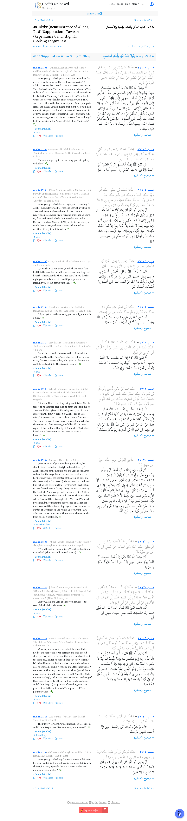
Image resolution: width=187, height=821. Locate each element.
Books (120, 4)
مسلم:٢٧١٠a (146, 68)
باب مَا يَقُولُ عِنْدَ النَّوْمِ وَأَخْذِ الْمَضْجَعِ (123, 56)
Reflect (49, 136)
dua (38, 132)
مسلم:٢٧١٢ (146, 389)
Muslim (36, 46)
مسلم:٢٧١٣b (145, 542)
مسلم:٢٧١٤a (146, 638)
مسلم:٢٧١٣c (146, 588)
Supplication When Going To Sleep (66, 56)
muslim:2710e (40, 307)
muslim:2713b (40, 542)
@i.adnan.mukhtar (79, 802)
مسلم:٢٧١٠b (145, 149)
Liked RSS (115, 802)
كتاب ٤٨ (141, 46)
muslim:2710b (40, 149)
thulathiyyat (46, 524)
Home (112, 4)
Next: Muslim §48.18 (143, 20)
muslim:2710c (40, 190)
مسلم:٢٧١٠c (146, 190)
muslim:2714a (40, 638)
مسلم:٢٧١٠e (146, 307)
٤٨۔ (130, 27)
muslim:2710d (40, 261)
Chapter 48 (47, 46)
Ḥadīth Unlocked (55, 4)
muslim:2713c (40, 587)
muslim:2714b (40, 716)
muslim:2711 (39, 342)
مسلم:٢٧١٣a (146, 460)
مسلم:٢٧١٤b (145, 717)
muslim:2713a (40, 460)
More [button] (134, 4)
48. (61, 34)
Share (60, 136)
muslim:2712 (39, 389)
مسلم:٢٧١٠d (145, 261)
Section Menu (94, 13)
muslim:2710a (40, 67)
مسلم (151, 46)
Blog (127, 4)
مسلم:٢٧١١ (146, 343)
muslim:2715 (39, 752)
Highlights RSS (99, 802)
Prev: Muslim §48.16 (44, 20)
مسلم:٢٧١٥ (147, 752)
